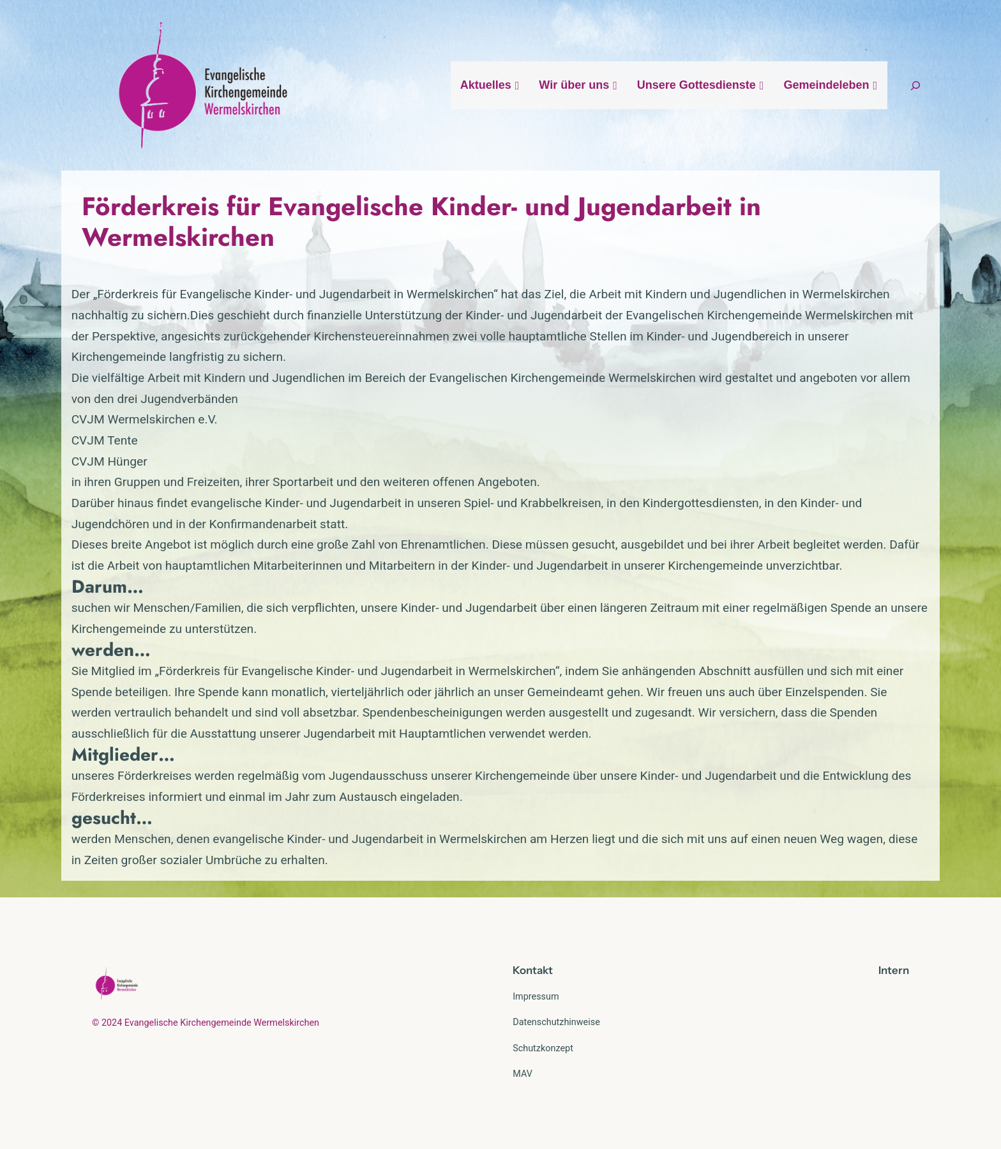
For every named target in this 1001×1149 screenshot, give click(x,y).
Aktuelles (490, 85)
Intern (893, 970)
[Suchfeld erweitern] (915, 85)
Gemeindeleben (830, 85)
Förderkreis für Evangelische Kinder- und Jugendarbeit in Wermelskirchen (421, 221)
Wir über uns (578, 85)
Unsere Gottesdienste (701, 85)
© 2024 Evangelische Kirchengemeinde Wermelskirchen (205, 1022)
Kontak (530, 970)
